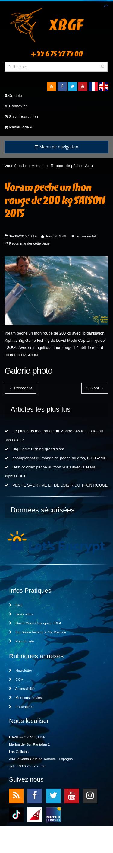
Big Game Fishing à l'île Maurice (37, 632)
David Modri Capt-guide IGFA (35, 623)
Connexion (16, 106)
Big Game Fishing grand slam (34, 449)
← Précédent (20, 388)
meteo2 (53, 814)
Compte (13, 95)
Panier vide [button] (18, 127)
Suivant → (95, 388)
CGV (16, 679)
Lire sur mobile (86, 236)
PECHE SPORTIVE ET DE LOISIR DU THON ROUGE (56, 485)
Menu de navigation (56, 147)
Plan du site (21, 641)
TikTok (16, 814)
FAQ (16, 605)
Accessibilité (22, 688)
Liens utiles (21, 614)
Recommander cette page (29, 243)
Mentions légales (25, 697)
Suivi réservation (21, 116)
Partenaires (21, 707)
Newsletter (20, 670)
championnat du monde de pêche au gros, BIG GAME (55, 458)
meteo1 (34, 814)
